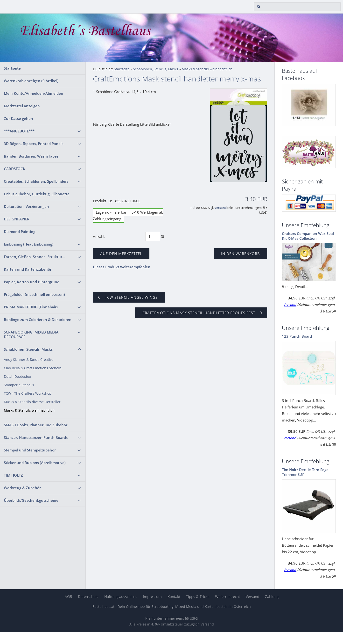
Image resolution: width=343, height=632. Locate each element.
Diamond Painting (19, 231)
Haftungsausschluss (120, 596)
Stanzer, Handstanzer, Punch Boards (36, 437)
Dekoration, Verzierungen (26, 206)
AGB (68, 596)
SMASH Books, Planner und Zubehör (35, 424)
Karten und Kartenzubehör (27, 269)
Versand (220, 208)
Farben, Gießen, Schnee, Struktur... (34, 256)
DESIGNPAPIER (16, 219)
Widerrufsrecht (227, 596)
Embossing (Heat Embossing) (28, 244)
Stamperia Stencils (19, 385)
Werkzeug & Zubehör (22, 487)
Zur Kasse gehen (18, 118)
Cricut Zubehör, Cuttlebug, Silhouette (37, 193)
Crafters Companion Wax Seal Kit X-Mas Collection (308, 236)
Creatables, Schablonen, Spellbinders (36, 181)
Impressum (152, 596)
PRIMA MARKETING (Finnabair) (31, 307)
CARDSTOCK (14, 168)
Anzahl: (99, 236)
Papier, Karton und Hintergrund (31, 281)
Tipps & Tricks (197, 596)
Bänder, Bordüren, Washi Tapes (31, 156)
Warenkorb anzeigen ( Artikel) (31, 80)
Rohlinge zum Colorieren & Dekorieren (37, 319)
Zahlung (272, 596)
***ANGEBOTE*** (19, 131)
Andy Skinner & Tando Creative (29, 359)
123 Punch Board (297, 336)
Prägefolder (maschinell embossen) (34, 294)
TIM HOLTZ (13, 475)
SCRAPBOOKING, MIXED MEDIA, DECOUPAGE (31, 334)
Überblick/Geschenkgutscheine (31, 500)
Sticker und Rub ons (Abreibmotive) (35, 462)
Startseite (12, 68)
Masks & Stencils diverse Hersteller (32, 402)
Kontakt (174, 596)
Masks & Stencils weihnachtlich (29, 410)
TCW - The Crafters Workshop (27, 393)
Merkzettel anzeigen (22, 105)
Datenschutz (88, 596)
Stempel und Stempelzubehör (30, 450)
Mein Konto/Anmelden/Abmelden (33, 93)
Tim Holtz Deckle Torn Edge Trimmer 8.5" (305, 472)
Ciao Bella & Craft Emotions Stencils (33, 368)
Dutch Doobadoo (17, 376)
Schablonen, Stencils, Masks (28, 349)
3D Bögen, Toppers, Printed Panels (33, 143)
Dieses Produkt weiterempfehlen (121, 266)
